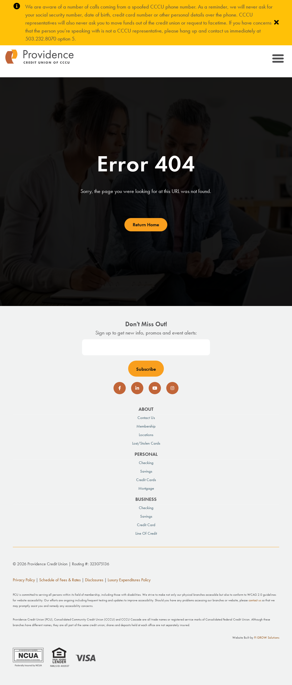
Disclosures (94, 580)
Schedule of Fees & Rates (60, 580)
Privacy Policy (24, 580)
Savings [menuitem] (146, 471)
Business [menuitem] (146, 499)
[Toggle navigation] (277, 59)
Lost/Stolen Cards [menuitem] (146, 443)
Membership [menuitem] (146, 426)
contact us (255, 600)
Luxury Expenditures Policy (129, 580)
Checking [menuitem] (146, 462)
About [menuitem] (146, 409)
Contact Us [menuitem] (146, 417)
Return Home (146, 224)
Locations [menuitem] (146, 434)
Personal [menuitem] (146, 454)
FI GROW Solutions (266, 637)
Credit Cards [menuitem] (146, 479)
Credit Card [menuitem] (146, 524)
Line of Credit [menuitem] (146, 533)
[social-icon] (119, 388)
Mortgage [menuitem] (146, 488)
